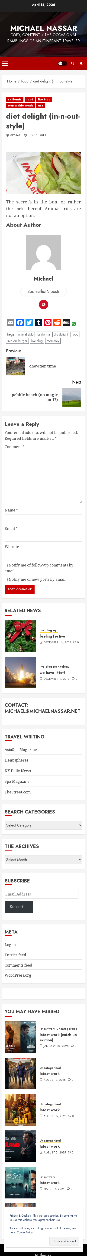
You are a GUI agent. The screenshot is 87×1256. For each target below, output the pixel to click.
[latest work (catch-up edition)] (20, 1037)
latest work (47, 1029)
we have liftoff (52, 672)
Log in (10, 944)
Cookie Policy (24, 1232)
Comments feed (18, 965)
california (15, 99)
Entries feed (15, 954)
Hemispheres (16, 760)
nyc (55, 630)
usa (40, 105)
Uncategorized (66, 1029)
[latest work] (20, 1073)
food (29, 99)
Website (12, 546)
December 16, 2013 (57, 643)
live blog (44, 99)
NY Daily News (18, 770)
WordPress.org (18, 975)
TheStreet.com (18, 792)
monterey (53, 341)
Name (11, 510)
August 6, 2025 (55, 1116)
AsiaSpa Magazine (21, 749)
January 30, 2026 (56, 1046)
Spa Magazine (17, 781)
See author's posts (43, 291)
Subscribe (81, 63)
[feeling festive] (20, 636)
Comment (15, 446)
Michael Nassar (43, 28)
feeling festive (52, 636)
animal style (25, 334)
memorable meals (20, 105)
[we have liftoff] (20, 672)
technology (61, 667)
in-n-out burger (17, 341)
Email (11, 528)
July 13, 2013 (37, 135)
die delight (61, 334)
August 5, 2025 (55, 1153)
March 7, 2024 (54, 1189)
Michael (16, 135)
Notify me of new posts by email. (37, 579)
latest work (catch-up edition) (58, 1037)
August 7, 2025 (55, 1080)
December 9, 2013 (57, 679)
